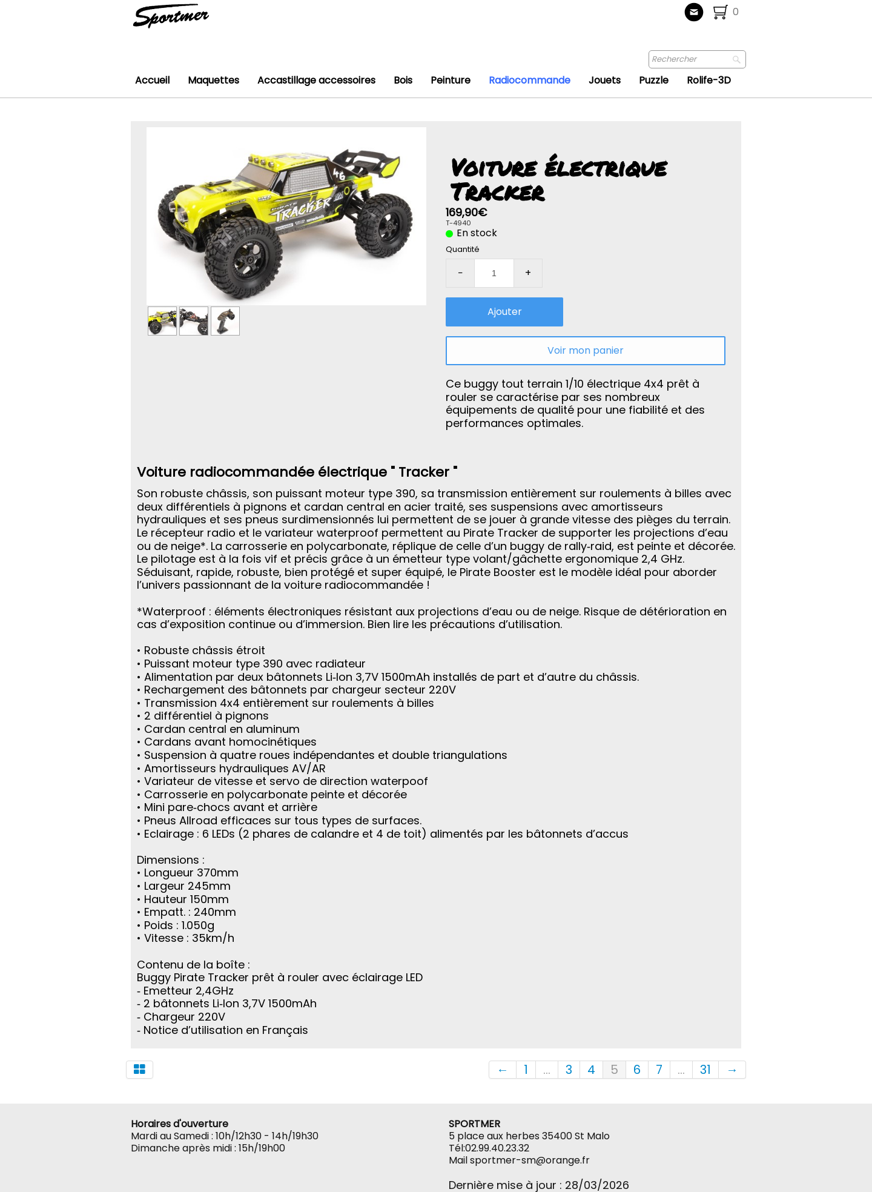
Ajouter (504, 312)
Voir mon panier (585, 350)
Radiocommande (529, 80)
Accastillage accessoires (316, 80)
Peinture (451, 80)
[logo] (211, 21)
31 (705, 1069)
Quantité (463, 249)
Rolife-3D (709, 80)
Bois (403, 80)
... (546, 1069)
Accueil (152, 80)
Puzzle (654, 80)
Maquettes (213, 80)
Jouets (605, 80)
